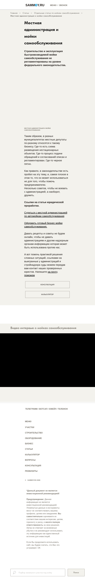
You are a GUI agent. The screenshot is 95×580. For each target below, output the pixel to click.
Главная (14, 13)
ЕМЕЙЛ (52, 409)
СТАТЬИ (29, 449)
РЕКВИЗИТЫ (31, 471)
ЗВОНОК (63, 5)
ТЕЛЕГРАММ (31, 409)
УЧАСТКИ (29, 427)
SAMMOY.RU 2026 (33, 480)
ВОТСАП (43, 409)
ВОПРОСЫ (30, 460)
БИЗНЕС (29, 444)
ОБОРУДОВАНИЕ (33, 438)
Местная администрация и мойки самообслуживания (36, 16)
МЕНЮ (28, 421)
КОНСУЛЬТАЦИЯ (33, 466)
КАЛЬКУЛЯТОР (32, 455)
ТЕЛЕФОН (63, 409)
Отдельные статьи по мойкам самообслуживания (56, 13)
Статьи (26, 13)
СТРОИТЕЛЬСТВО (34, 433)
